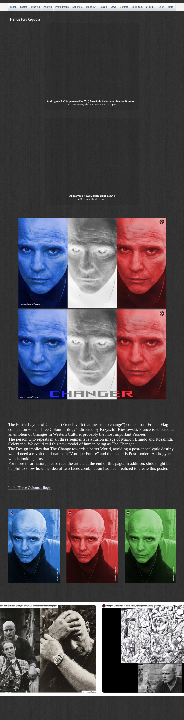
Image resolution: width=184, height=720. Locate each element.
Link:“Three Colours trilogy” (30, 487)
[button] (92, 66)
